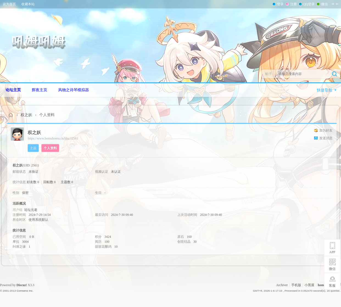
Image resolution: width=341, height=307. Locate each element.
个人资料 (50, 148)
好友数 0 (33, 182)
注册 (293, 4)
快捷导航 (324, 90)
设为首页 (9, 4)
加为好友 (325, 130)
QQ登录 (308, 4)
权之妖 (26, 115)
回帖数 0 (49, 182)
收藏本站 (28, 4)
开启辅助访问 (339, 3)
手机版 (296, 285)
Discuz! (21, 285)
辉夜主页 (39, 90)
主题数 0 (67, 182)
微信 (324, 4)
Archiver (282, 285)
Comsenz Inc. (24, 290)
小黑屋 (309, 285)
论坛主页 (13, 90)
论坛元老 (30, 210)
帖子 (268, 74)
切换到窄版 (335, 3)
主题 (33, 148)
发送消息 (325, 138)
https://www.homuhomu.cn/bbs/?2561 (53, 138)
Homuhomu (11, 115)
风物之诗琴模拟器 (73, 90)
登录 (280, 4)
